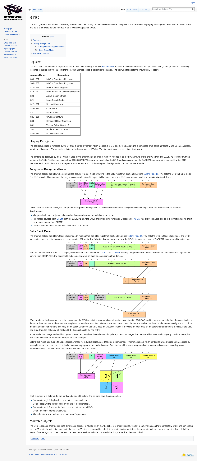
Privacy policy (34, 454)
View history (144, 9)
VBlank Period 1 (151, 174)
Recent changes (10, 31)
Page (29, 9)
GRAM (137, 219)
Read (123, 9)
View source (132, 9)
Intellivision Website (11, 34)
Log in (192, 2)
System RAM (108, 66)
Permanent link (10, 54)
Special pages (9, 49)
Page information (10, 57)
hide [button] (52, 37)
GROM (59, 219)
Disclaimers (63, 454)
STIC (43, 439)
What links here (10, 43)
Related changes (10, 46)
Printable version (10, 52)
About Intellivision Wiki (49, 454)
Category (35, 439)
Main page (8, 29)
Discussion (37, 9)
